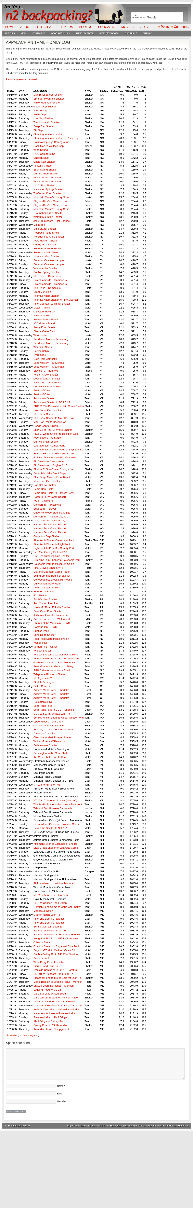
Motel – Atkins (41, 307)
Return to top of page (18, 1125)
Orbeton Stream (42, 942)
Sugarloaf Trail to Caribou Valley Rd (54, 950)
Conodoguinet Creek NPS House (52, 579)
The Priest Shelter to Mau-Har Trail (53, 418)
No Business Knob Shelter (48, 236)
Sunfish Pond (41, 630)
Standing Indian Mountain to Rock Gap (56, 138)
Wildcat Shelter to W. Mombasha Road (56, 654)
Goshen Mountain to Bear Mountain (54, 662)
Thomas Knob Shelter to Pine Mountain (56, 299)
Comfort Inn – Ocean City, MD (51, 516)
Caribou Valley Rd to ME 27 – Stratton (55, 954)
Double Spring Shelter (46, 272)
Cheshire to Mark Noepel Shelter (52, 737)
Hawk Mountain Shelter (47, 102)
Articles (10, 33)
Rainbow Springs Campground (51, 142)
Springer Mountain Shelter (48, 98)
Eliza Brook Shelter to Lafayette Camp (55, 847)
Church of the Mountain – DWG (51, 623)
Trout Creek (40, 354)
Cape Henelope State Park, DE (51, 512)
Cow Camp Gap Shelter (47, 410)
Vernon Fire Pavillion (45, 646)
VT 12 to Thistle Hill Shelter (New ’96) (55, 800)
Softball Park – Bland (45, 319)
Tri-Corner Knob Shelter (47, 193)
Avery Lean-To (41, 958)
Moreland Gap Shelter (46, 256)
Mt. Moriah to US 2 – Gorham (50, 895)
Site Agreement (156, 1125)
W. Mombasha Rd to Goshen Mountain (56, 658)
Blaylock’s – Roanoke (45, 370)
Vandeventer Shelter (45, 268)
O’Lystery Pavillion (44, 311)
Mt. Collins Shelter (44, 185)
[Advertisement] (97, 1169)
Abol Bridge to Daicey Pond (49, 1021)
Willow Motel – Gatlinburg (48, 177)
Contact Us (38, 33)
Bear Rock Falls (42, 705)
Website (61, 1101)
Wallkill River (40, 642)
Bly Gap (38, 130)
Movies (127, 27)
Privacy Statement (178, 1125)
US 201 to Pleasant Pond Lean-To (53, 973)
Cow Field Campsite (45, 358)
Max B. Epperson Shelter (48, 94)
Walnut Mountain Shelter (47, 216)
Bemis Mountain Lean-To (47, 926)
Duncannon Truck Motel (47, 583)
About (25, 27)
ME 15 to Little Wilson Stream (50, 993)
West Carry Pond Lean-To (48, 962)
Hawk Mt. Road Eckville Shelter (51, 607)
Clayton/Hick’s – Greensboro (50, 201)
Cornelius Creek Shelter (47, 386)
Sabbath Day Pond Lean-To (49, 930)
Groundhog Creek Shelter (48, 213)
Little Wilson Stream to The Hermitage (55, 997)
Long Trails (130, 33)
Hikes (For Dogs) (108, 33)
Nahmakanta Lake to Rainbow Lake (54, 1013)
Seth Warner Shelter (45, 745)
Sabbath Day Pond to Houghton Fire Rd (56, 934)
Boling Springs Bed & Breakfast (51, 575)
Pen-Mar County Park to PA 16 (51, 552)
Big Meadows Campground (49, 461)
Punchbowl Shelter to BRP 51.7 (51, 402)
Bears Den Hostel (43, 488)
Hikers (67, 27)
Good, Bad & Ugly (60, 33)
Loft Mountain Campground (49, 445)
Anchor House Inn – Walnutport (51, 619)
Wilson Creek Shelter (45, 374)
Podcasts (106, 27)
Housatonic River (43, 701)
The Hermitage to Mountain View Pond (56, 1001)
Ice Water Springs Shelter (48, 189)
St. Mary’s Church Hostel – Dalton (53, 729)
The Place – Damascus (47, 276)
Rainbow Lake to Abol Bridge (50, 1017)
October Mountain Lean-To (49, 725)
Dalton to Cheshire (44, 733)
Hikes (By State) (85, 33)
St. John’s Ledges (43, 682)
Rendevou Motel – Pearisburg (50, 339)
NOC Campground (44, 153)
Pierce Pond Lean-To (45, 966)
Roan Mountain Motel (45, 252)
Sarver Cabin (41, 351)
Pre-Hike (10, 79)
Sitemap (147, 33)
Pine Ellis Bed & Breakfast (48, 918)
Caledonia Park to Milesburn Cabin (53, 563)
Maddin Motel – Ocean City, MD (52, 520)
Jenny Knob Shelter (44, 327)
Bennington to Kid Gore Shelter (51, 753)
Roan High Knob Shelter (47, 248)
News (24, 33)
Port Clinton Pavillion (45, 603)
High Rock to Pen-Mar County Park (53, 548)
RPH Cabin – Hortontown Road (51, 670)
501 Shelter (40, 595)
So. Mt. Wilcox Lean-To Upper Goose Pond (58, 717)
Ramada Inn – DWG (45, 626)
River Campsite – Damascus (50, 280)
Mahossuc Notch (43, 910)
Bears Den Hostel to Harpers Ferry (53, 492)
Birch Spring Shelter (45, 169)
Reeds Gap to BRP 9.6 (46, 425)
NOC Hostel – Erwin (45, 240)
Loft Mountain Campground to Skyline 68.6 (58, 449)
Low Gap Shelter (43, 118)
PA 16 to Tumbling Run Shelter (51, 556)
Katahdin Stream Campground (51, 1029)
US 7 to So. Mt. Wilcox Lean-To (51, 713)
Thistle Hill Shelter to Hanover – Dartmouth (58, 804)
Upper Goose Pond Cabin (48, 721)
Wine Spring (40, 149)
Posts (165, 26)
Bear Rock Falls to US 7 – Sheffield (54, 709)
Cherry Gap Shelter (44, 244)
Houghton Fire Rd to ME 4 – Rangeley (55, 938)
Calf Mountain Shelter (46, 441)
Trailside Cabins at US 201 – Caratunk (55, 969)
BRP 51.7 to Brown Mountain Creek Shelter (58, 406)
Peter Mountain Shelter (46, 587)
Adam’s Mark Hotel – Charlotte (51, 690)
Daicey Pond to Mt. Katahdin (50, 1025)
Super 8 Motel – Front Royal (49, 473)
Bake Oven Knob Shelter (47, 611)
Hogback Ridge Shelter (46, 232)
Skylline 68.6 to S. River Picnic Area (54, 453)
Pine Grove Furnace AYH (48, 567)
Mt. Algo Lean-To (43, 678)
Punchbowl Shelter (44, 398)
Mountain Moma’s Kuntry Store (51, 197)
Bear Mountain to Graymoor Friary (53, 666)
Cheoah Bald (41, 157)
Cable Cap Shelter (44, 161)
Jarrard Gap (40, 110)
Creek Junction (42, 291)
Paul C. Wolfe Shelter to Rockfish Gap (55, 433)
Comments (181, 26)
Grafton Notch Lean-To (46, 914)
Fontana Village (42, 165)
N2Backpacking (63, 14)
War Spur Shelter (43, 347)
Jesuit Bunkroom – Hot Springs (51, 220)
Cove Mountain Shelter (46, 378)
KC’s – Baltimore (43, 500)
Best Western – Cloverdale (49, 362)
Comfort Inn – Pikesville (47, 504)
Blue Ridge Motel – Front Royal (51, 477)
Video (144, 27)
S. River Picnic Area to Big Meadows (54, 457)
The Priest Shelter (44, 414)
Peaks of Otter (41, 390)
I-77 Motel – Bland (44, 323)
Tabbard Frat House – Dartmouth (52, 808)
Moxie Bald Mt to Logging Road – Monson (57, 981)
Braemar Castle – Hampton (49, 260)
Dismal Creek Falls (44, 331)
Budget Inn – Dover (44, 508)
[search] (152, 17)
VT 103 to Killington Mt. (47, 784)
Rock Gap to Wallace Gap (48, 145)
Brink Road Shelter (44, 634)
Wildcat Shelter (42, 650)
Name (60, 1086)
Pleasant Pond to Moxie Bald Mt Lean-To (57, 977)
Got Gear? (46, 27)
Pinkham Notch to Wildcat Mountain (54, 883)
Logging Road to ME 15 (47, 989)
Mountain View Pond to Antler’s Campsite (57, 1005)
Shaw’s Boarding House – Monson (53, 985)
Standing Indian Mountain (48, 134)
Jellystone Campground (47, 382)
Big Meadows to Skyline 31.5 (50, 465)
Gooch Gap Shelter (44, 106)
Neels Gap (39, 114)
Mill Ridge (39, 224)
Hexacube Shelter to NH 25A (50, 828)
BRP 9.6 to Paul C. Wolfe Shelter (52, 429)
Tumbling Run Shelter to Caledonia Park (56, 559)
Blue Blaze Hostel (43, 591)
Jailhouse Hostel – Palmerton (50, 615)
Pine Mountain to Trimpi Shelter (51, 303)
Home (9, 27)
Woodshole (39, 335)
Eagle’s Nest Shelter (45, 599)
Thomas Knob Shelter (46, 295)
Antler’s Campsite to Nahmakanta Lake (56, 1009)
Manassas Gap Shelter (46, 481)
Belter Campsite (42, 686)
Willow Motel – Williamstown (49, 741)
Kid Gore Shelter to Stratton (49, 757)
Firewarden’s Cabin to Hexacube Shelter (57, 824)
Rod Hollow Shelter (44, 485)
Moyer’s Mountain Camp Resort (52, 571)
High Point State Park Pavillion (51, 638)
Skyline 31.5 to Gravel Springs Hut (53, 469)
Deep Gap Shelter (44, 126)
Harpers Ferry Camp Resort (49, 496)
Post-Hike (12, 1035)
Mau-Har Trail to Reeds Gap (49, 421)
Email (60, 1093)
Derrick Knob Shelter (45, 173)
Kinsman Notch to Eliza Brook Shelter (55, 843)
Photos (85, 27)
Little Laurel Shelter (44, 228)
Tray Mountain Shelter (46, 122)
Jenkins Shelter (42, 315)
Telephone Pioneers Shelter (49, 674)
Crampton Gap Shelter (46, 536)
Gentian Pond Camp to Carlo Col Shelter (57, 906)
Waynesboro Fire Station (47, 437)
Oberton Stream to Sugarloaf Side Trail (56, 946)
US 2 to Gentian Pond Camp (50, 902)
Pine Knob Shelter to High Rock (51, 544)
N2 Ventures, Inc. (97, 1125)
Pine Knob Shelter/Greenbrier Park (53, 540)
